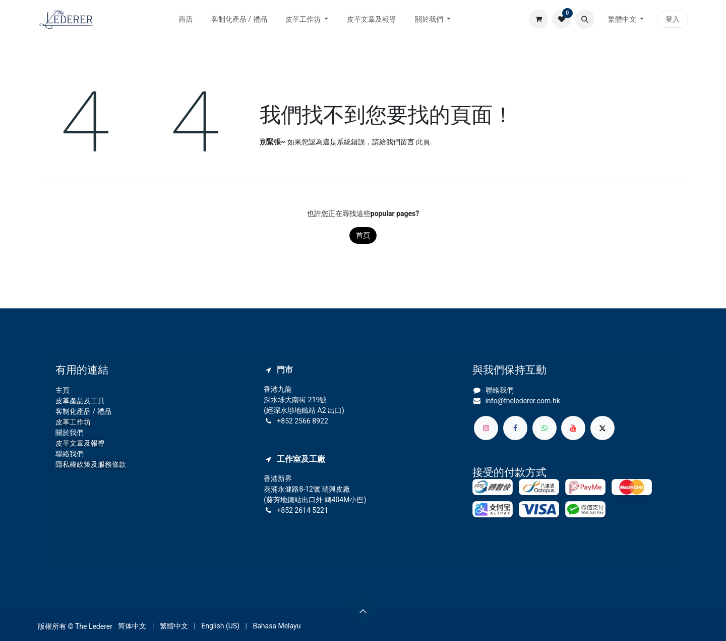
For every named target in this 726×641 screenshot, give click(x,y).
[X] (602, 428)
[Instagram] (486, 428)
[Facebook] (515, 428)
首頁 (363, 235)
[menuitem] (185, 19)
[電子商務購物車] (538, 19)
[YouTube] (573, 428)
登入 (673, 19)
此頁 (423, 142)
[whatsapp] (544, 428)
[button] (584, 19)
